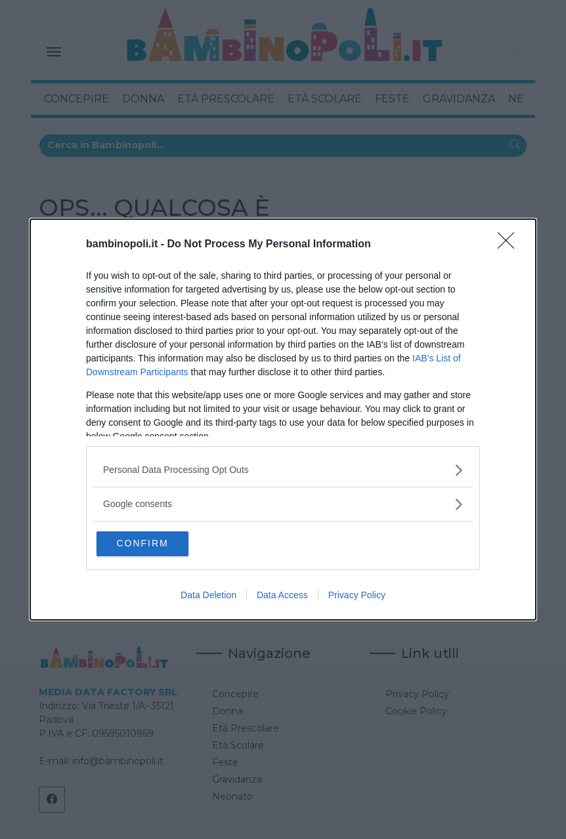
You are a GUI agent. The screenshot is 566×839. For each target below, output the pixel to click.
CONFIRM (160, 543)
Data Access (282, 596)
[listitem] (283, 469)
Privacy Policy (356, 596)
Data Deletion (208, 596)
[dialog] (283, 419)
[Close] (510, 243)
